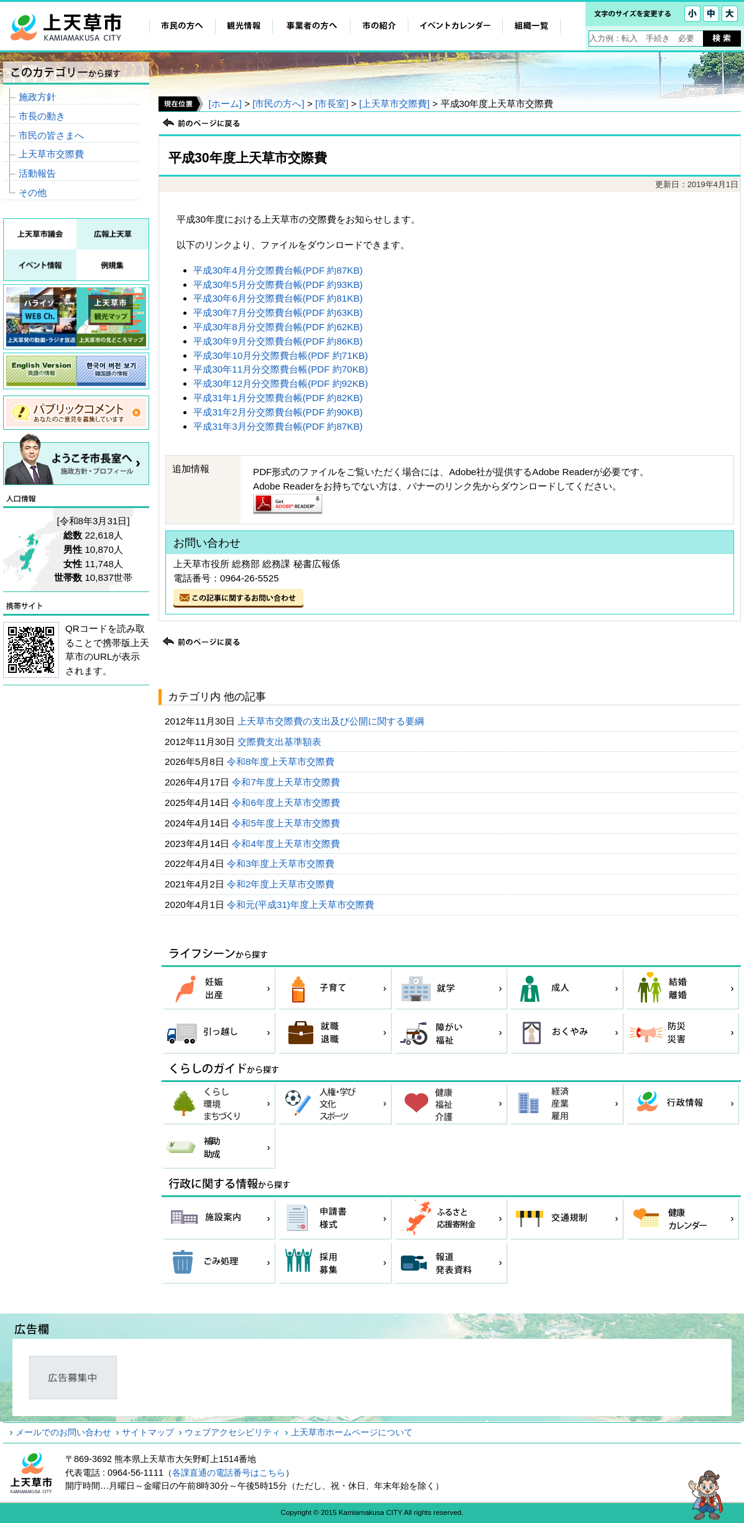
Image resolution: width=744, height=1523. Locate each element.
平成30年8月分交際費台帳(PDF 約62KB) (277, 327)
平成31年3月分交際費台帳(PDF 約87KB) (277, 426)
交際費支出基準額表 (280, 741)
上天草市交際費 (51, 154)
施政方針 (37, 96)
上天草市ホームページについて (352, 1432)
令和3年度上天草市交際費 (282, 863)
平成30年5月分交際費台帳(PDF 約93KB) (277, 284)
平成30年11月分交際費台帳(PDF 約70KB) (280, 369)
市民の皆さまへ (51, 135)
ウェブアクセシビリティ (232, 1432)
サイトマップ (148, 1432)
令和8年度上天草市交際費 (282, 761)
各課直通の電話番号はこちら (228, 1473)
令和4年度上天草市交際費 (287, 843)
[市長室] (331, 103)
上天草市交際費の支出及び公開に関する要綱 (331, 721)
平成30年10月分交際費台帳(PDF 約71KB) (280, 355)
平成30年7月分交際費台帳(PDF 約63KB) (277, 312)
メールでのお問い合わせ (63, 1432)
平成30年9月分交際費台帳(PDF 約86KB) (277, 341)
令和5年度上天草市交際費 (287, 823)
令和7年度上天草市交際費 (287, 782)
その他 (33, 192)
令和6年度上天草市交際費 (287, 802)
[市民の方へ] (278, 103)
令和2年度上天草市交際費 (282, 884)
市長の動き (42, 116)
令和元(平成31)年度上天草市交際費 (302, 904)
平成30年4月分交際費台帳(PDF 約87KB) (277, 270)
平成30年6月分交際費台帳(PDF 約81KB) (277, 298)
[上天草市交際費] (394, 103)
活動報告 (37, 173)
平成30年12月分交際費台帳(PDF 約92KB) (280, 383)
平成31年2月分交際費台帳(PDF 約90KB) (277, 412)
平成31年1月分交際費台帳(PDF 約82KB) (277, 397)
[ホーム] (224, 103)
